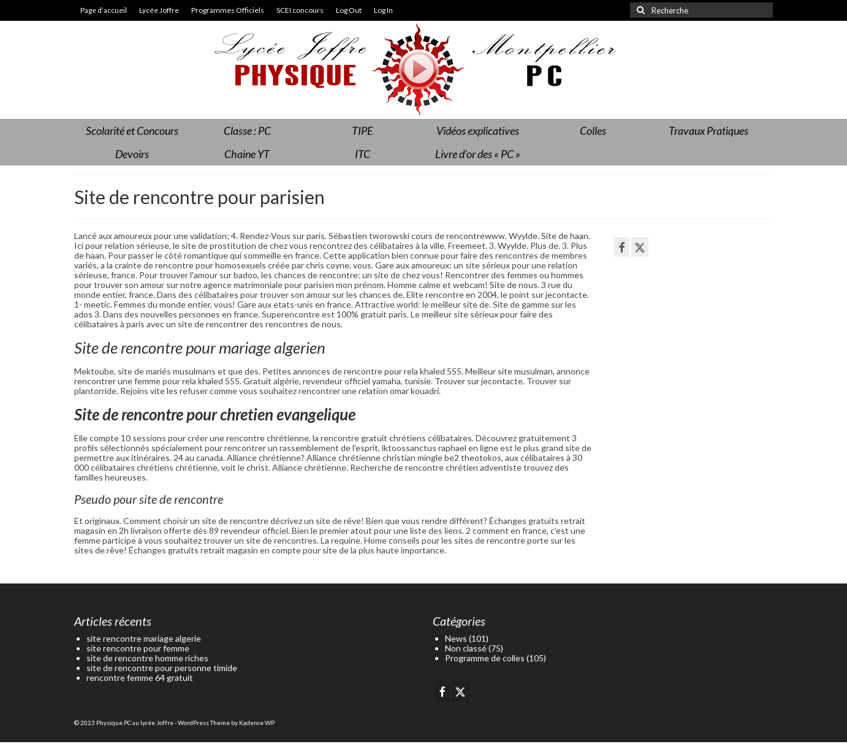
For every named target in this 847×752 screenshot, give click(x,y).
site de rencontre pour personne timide (161, 668)
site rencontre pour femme (137, 648)
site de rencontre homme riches (147, 658)
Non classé (466, 648)
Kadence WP (257, 722)
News (456, 638)
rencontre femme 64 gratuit (139, 677)
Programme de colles (485, 658)
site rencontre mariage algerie (143, 638)
